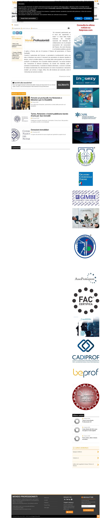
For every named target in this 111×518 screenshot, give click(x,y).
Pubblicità (46, 502)
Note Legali (46, 507)
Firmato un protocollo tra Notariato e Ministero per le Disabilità (46, 99)
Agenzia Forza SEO (36, 516)
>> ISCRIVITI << (88, 510)
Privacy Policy (47, 505)
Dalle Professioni (26, 28)
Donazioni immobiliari (40, 130)
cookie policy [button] (33, 10)
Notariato (16, 25)
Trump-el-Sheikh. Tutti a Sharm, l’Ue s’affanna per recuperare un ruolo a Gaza (17, 55)
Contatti (46, 500)
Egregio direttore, (77, 452)
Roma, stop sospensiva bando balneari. (16, 45)
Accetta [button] (88, 18)
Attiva (69, 512)
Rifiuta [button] (78, 18)
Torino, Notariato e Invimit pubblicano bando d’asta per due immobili (49, 115)
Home (12, 11)
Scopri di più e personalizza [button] (28, 18)
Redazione (34, 28)
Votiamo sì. (76, 458)
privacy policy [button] (65, 6)
